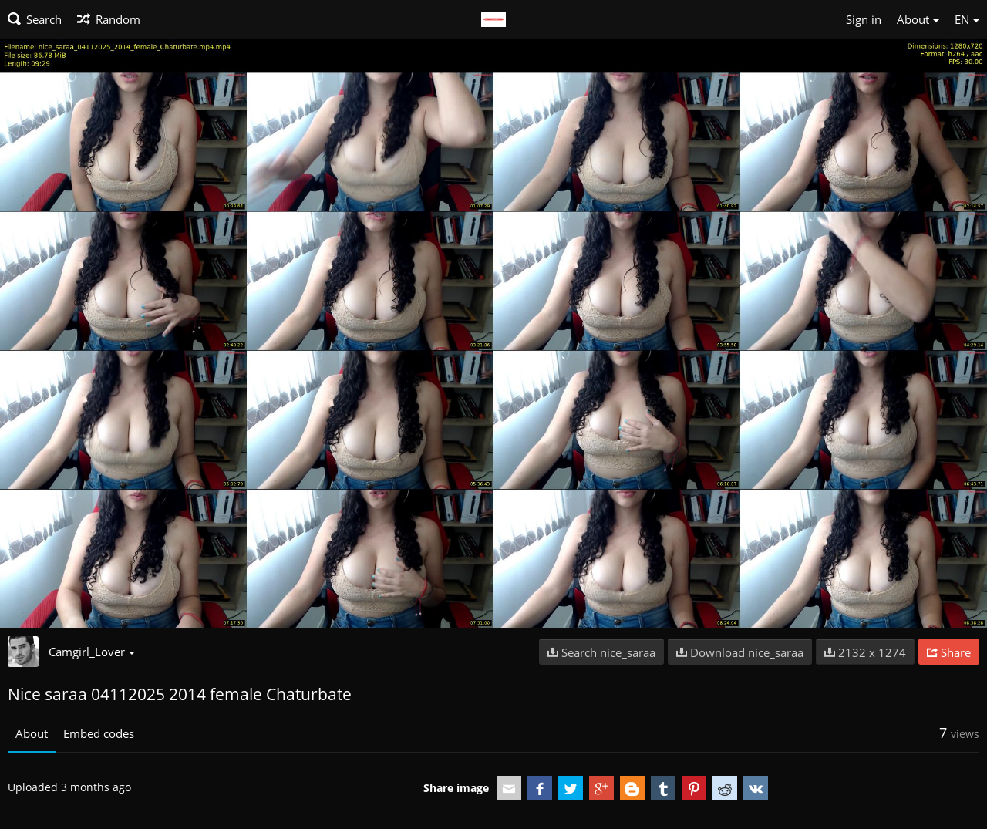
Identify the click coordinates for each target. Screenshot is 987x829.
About (31, 733)
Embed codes (98, 733)
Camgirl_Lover (92, 651)
